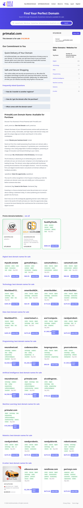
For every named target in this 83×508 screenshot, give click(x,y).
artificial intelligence (9, 357)
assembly (66, 474)
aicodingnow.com (52, 378)
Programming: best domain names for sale (19, 341)
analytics (53, 323)
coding (10, 352)
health (51, 227)
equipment (66, 472)
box (16, 297)
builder (50, 297)
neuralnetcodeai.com (15, 347)
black (12, 297)
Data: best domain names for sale (16, 312)
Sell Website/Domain (43, 4)
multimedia (47, 357)
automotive (67, 476)
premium (32, 476)
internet (46, 227)
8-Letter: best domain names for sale (17, 463)
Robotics (55, 87)
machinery (72, 474)
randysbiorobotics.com (55, 441)
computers (50, 325)
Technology (56, 65)
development (67, 357)
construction (34, 295)
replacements (67, 478)
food (46, 231)
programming (8, 354)
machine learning (29, 388)
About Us (60, 4)
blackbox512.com (13, 290)
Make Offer (76, 33)
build (30, 297)
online (46, 225)
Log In (72, 4)
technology (7, 295)
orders (65, 270)
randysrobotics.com (33, 441)
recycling (66, 444)
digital (6, 268)
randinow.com (51, 469)
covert (36, 323)
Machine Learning (58, 82)
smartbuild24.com (33, 290)
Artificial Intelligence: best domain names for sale (22, 373)
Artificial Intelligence (58, 78)
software (74, 354)
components (74, 476)
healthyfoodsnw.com (54, 222)
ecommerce (47, 229)
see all (27, 216)
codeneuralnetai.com (34, 347)
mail (26, 272)
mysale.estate (11, 262)
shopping (34, 270)
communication (48, 270)
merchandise (28, 270)
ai (75, 323)
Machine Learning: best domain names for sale (21, 404)
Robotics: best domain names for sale (17, 435)
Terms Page (75, 503)
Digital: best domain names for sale (16, 257)
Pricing (66, 4)
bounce (26, 478)
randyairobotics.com (14, 441)
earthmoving (74, 297)
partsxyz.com (70, 469)
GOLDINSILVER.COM (29, 237)
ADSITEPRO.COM (8, 237)
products (51, 225)
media (53, 268)
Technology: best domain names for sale (18, 284)
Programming (56, 74)
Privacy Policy (66, 503)
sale (6, 270)
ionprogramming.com (54, 347)
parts (72, 472)
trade (17, 266)
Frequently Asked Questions (14, 85)
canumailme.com (52, 262)
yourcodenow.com (73, 347)
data (13, 295)
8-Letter (55, 91)
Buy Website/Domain (30, 4)
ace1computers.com (54, 318)
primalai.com (12, 33)
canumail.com (70, 262)
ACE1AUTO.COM (8, 484)
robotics (66, 325)
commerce (7, 266)
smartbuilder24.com (54, 290)
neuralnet (7, 359)
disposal (66, 449)
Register (78, 4)
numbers (7, 297)
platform (55, 270)
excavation (66, 297)
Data (54, 69)
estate (10, 270)
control (66, 451)
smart (26, 297)
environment (72, 446)
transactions (12, 268)
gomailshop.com (32, 262)
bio (50, 449)
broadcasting (53, 476)
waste (65, 446)
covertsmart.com (32, 318)
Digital (54, 61)
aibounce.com (31, 469)
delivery (53, 229)
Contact (53, 4)
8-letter (26, 390)
